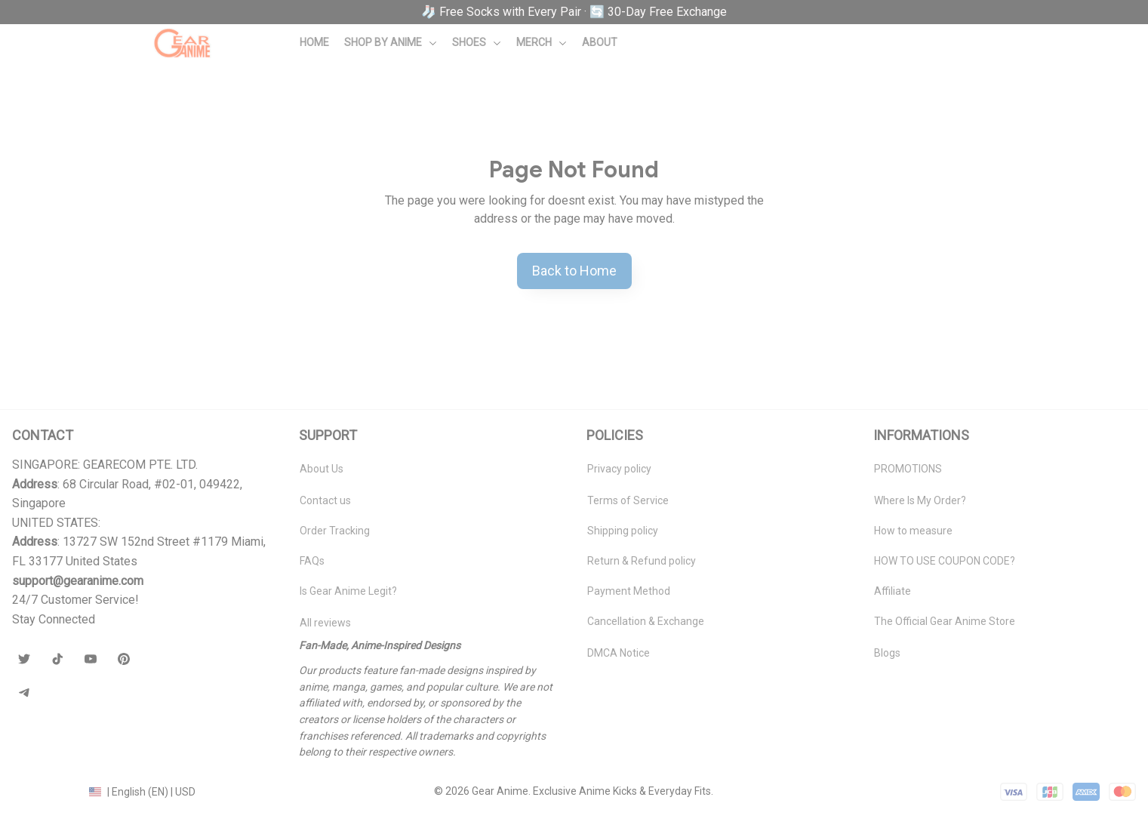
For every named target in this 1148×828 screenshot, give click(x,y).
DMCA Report (44, 791)
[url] (77, 581)
